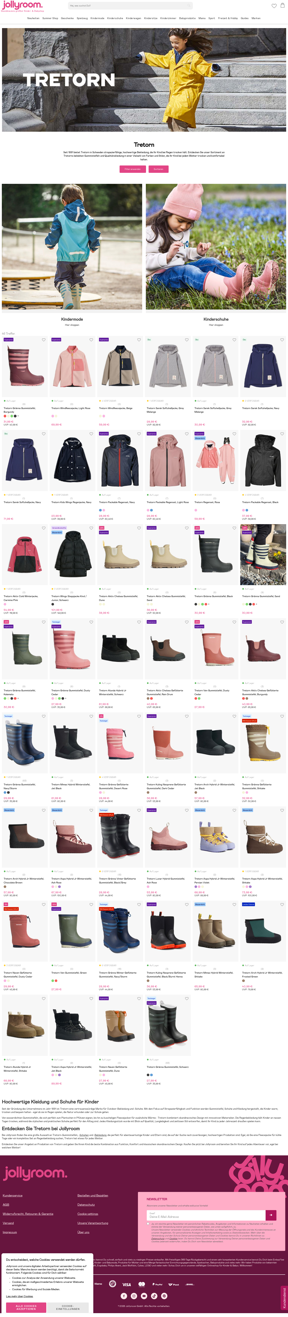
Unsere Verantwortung (93, 1224)
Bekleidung (100, 1136)
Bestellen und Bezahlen (93, 1197)
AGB (6, 1206)
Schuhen (84, 1136)
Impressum (10, 1233)
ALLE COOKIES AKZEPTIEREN (27, 1303)
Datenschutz (86, 1206)
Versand (8, 1224)
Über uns (83, 1233)
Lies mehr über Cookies (21, 1290)
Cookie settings (88, 1215)
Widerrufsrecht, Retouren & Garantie (28, 1215)
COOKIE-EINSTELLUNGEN (70, 1303)
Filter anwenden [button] (130, 169)
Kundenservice (12, 1197)
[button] (273, 8)
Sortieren (161, 169)
